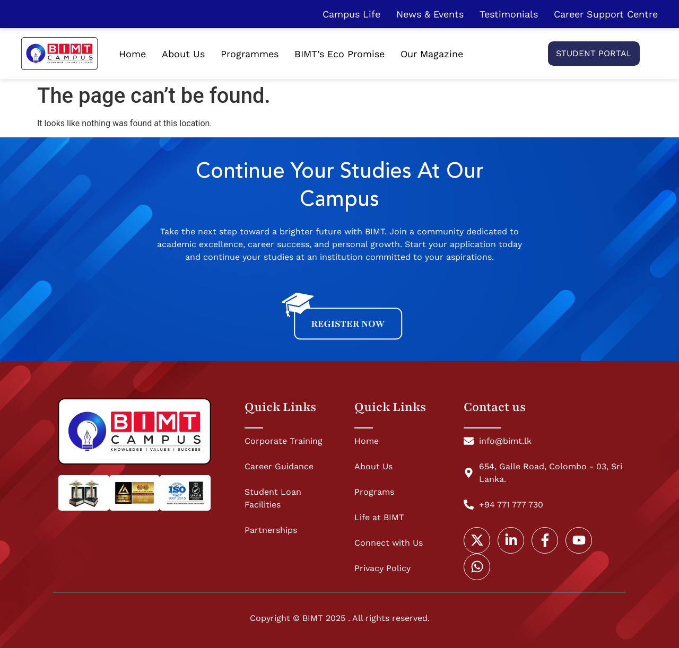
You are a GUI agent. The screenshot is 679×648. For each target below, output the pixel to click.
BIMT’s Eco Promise (339, 53)
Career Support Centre (606, 14)
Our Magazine (432, 53)
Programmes (249, 53)
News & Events (430, 14)
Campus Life (351, 14)
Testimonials (509, 14)
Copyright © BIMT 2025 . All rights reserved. (340, 618)
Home (132, 53)
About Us (183, 53)
